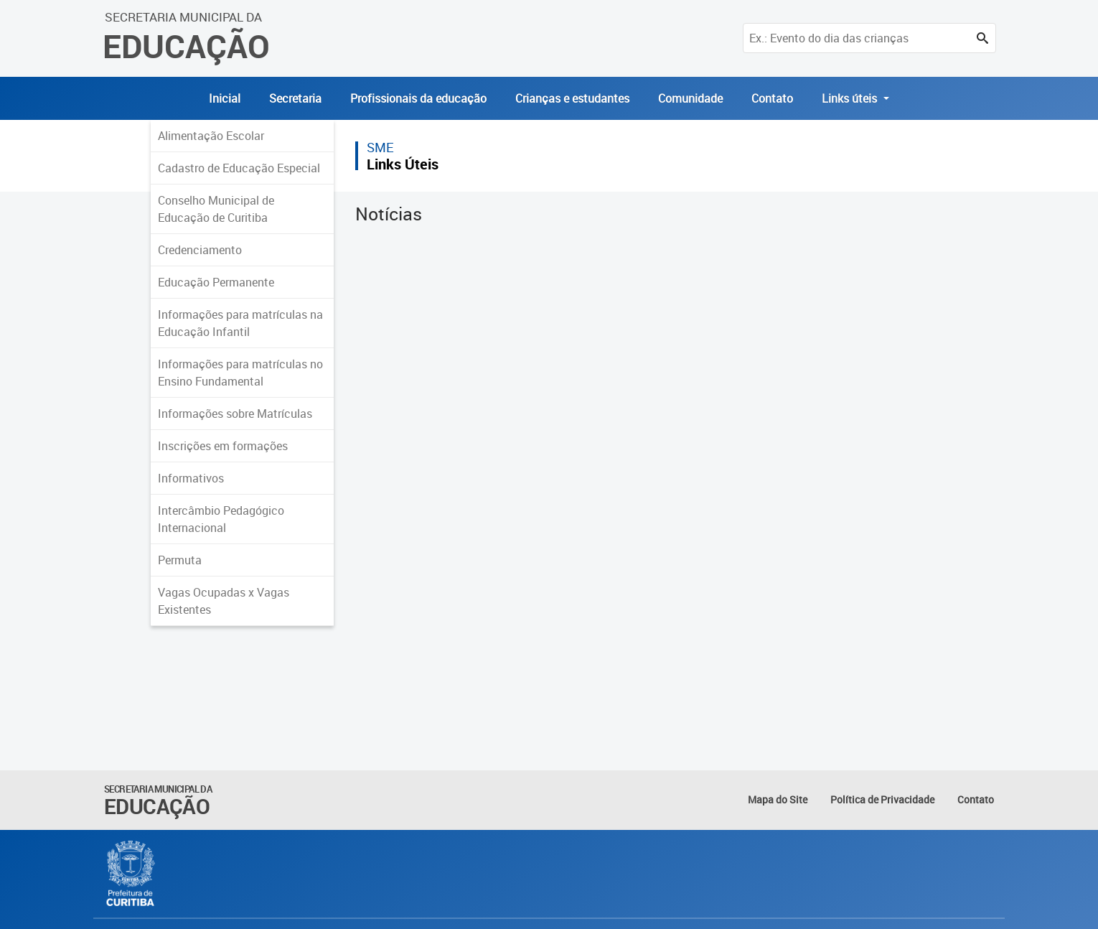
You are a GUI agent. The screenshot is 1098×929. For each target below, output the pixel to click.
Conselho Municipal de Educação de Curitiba (216, 208)
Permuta (180, 560)
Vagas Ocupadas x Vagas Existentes (223, 600)
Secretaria (295, 98)
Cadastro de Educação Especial (239, 168)
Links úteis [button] (851, 98)
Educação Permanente (216, 282)
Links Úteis (402, 164)
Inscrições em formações (223, 446)
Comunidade (690, 98)
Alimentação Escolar (211, 136)
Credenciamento (200, 250)
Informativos (191, 478)
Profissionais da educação (418, 98)
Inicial (224, 98)
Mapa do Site (777, 799)
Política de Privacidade (882, 799)
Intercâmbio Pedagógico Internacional (221, 519)
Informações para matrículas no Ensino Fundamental (240, 372)
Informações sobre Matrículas (235, 413)
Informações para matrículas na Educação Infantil (240, 323)
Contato (772, 98)
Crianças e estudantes (572, 98)
